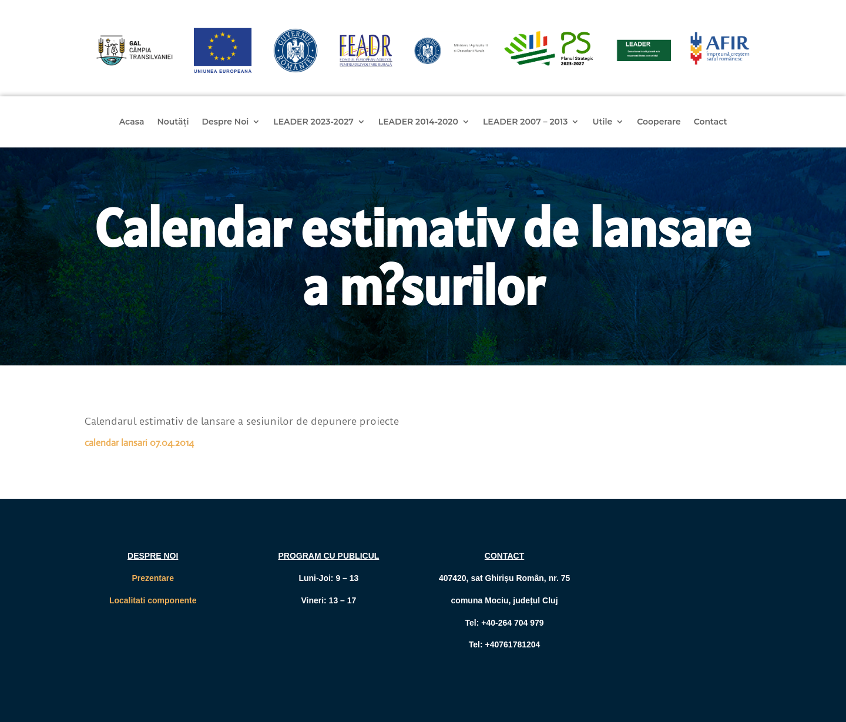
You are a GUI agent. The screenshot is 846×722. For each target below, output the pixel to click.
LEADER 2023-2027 (313, 122)
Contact (710, 122)
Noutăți (173, 122)
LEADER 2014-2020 (418, 122)
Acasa (132, 122)
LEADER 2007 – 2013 (525, 122)
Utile (602, 122)
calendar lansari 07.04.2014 (139, 442)
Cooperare (658, 122)
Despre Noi (225, 122)
